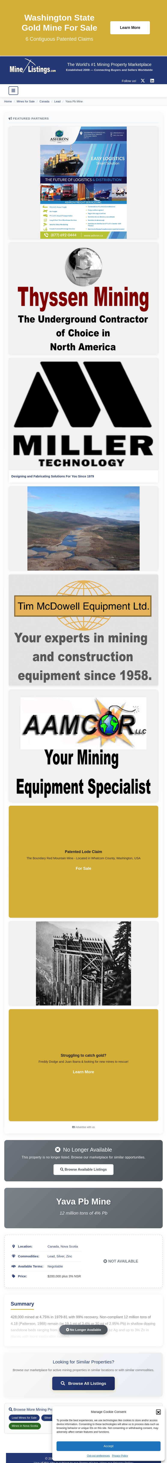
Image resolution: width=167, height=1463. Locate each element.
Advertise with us (83, 1127)
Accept (108, 1446)
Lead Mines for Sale (24, 1417)
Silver (60, 1256)
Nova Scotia (69, 1246)
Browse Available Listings (83, 1169)
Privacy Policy (120, 1455)
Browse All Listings (83, 1383)
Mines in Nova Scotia (25, 1425)
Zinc (69, 1256)
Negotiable (55, 1266)
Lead (57, 101)
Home (8, 101)
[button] (158, 1412)
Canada (44, 101)
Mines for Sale (26, 101)
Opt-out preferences (98, 1455)
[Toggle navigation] (13, 90)
